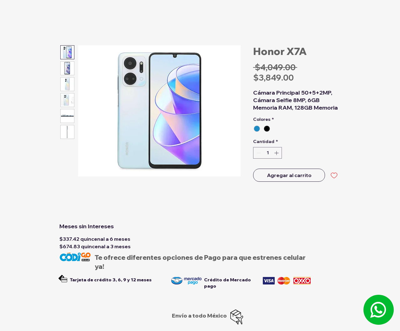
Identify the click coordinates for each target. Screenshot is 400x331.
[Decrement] (258, 152)
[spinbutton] (267, 152)
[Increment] (277, 152)
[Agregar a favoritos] (334, 175)
